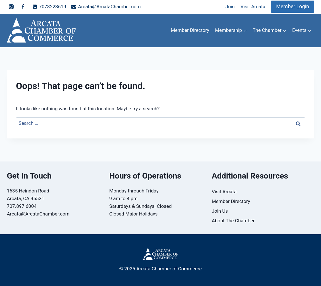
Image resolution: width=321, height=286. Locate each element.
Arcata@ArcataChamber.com (38, 214)
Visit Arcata (253, 6)
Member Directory (190, 30)
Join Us (220, 211)
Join (230, 6)
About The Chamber (233, 220)
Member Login (292, 6)
